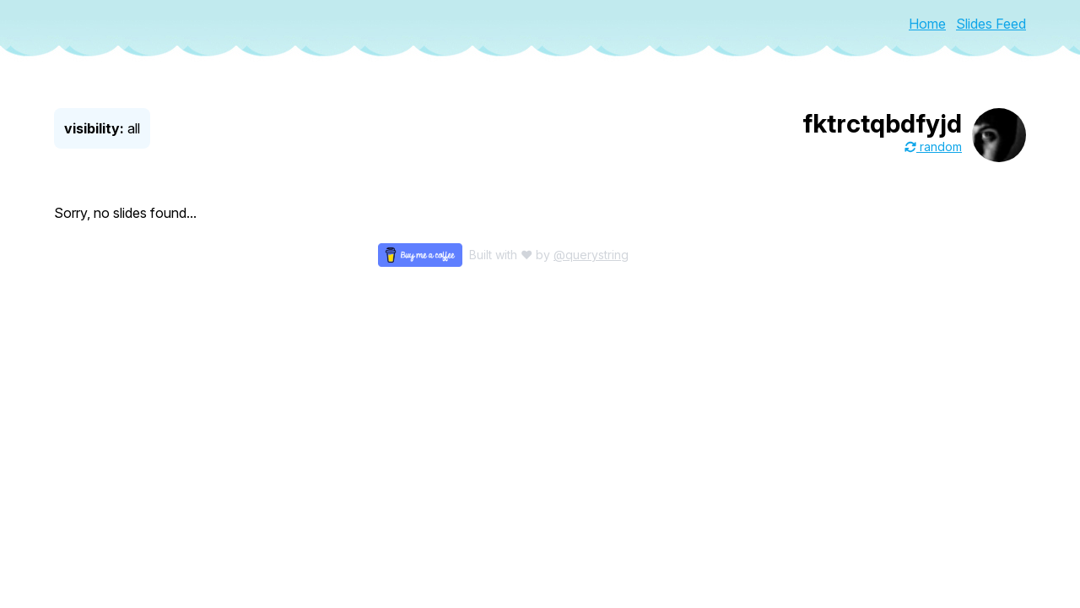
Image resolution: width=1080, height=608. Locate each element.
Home (927, 23)
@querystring (591, 254)
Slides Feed (991, 23)
